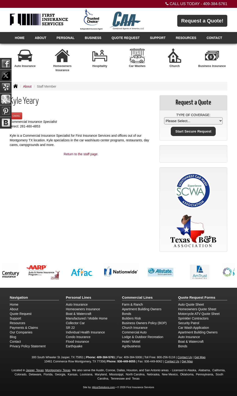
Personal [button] (65, 38)
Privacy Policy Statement (28, 346)
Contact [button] (214, 38)
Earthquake (74, 346)
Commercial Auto (134, 332)
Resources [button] (186, 38)
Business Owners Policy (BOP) (144, 323)
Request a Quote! (202, 21)
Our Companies (21, 332)
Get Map (200, 357)
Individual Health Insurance (85, 332)
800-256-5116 (166, 357)
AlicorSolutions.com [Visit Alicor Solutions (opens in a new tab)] (103, 387)
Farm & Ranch (132, 304)
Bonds (126, 314)
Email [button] (16, 115)
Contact (15, 341)
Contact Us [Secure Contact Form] (185, 357)
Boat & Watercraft (78, 314)
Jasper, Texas (35, 370)
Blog (13, 337)
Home (20, 38)
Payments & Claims (24, 327)
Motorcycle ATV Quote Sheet (199, 314)
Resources (17, 323)
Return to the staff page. (81, 154)
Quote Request (20, 314)
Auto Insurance (77, 304)
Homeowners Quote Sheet (197, 309)
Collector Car (75, 323)
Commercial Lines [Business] (137, 297)
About (40, 38)
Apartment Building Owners (141, 309)
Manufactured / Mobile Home (87, 318)
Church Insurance (135, 327)
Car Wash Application (193, 327)
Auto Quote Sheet (191, 304)
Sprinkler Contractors (193, 318)
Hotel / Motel (131, 341)
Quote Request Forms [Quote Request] (196, 297)
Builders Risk (131, 318)
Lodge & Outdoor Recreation (142, 337)
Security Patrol (188, 323)
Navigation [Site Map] (19, 297)
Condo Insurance (78, 337)
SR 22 (70, 327)
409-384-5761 (215, 4)
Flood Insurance (77, 341)
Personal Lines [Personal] (78, 297)
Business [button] (93, 38)
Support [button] (158, 38)
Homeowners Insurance (83, 309)
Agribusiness (131, 346)
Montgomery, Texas (57, 370)
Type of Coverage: (193, 115)
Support (15, 318)
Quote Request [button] (126, 38)
